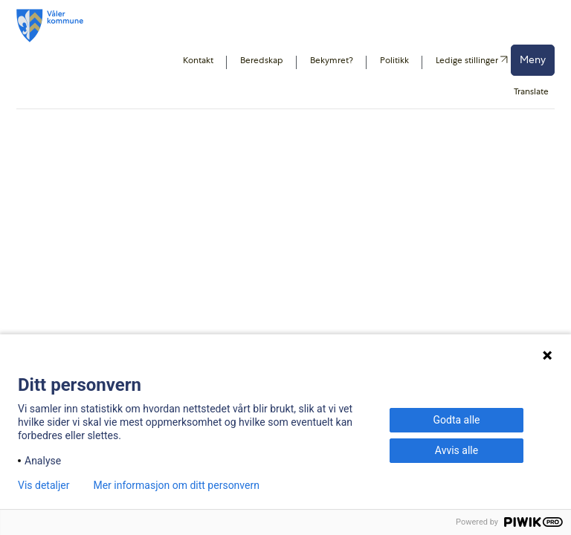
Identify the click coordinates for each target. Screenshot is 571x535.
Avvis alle (456, 450)
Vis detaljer (43, 485)
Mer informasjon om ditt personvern (176, 485)
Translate (531, 91)
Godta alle (456, 420)
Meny (533, 59)
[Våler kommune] (49, 25)
